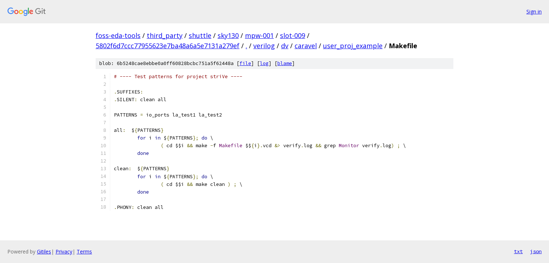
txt (518, 251)
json (536, 251)
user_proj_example (353, 45)
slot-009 (292, 35)
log (264, 63)
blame (284, 63)
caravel (306, 45)
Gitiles (44, 251)
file (245, 63)
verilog (264, 45)
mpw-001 (259, 35)
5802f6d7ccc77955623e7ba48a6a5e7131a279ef (167, 45)
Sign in (534, 11)
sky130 (228, 35)
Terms (84, 251)
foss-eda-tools (118, 35)
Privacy (63, 251)
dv (284, 45)
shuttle (200, 35)
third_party (165, 35)
